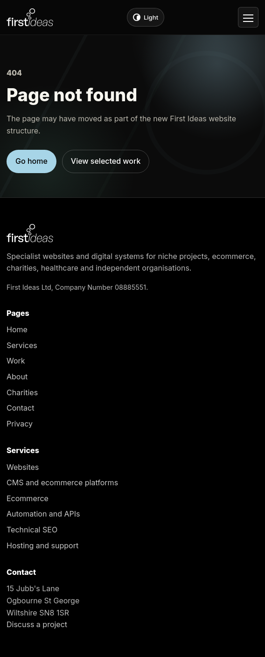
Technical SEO (32, 529)
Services (22, 345)
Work (16, 360)
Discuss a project (37, 624)
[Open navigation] (248, 17)
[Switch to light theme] (145, 17)
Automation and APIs (43, 513)
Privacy (20, 423)
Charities (22, 392)
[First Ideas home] (30, 17)
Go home (31, 161)
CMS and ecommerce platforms (62, 482)
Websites (23, 467)
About (17, 376)
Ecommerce (28, 498)
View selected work (106, 161)
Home (17, 329)
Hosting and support (42, 545)
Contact (20, 407)
